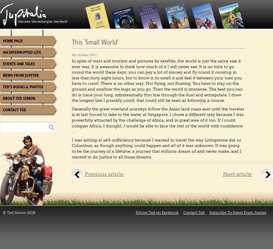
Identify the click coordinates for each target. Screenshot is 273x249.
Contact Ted (14, 110)
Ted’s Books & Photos (23, 87)
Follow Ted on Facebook (157, 212)
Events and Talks (19, 64)
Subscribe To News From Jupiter (237, 212)
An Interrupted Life (22, 52)
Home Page (13, 41)
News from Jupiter (21, 75)
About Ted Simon (19, 98)
